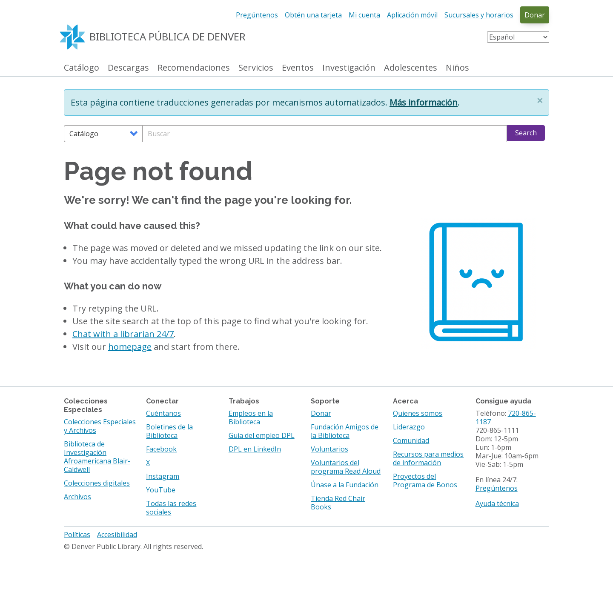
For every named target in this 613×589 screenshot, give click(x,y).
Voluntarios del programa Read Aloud (346, 467)
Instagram (162, 476)
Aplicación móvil (412, 15)
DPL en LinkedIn (255, 449)
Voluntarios (329, 449)
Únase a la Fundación (344, 484)
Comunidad (411, 440)
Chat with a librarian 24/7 (123, 334)
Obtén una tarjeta (313, 15)
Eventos (298, 68)
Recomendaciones (194, 68)
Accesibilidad (117, 534)
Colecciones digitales (97, 483)
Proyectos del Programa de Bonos (425, 480)
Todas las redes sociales (171, 508)
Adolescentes (410, 68)
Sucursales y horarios (478, 15)
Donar (534, 15)
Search (526, 132)
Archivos (77, 496)
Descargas (128, 68)
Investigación (348, 68)
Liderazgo (409, 427)
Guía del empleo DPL (262, 435)
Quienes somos (417, 413)
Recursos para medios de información (428, 458)
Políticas (77, 534)
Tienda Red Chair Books (338, 503)
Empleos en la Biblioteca (251, 417)
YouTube (160, 490)
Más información (424, 102)
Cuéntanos (163, 413)
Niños (457, 68)
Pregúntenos (257, 15)
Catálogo (81, 68)
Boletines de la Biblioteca (169, 431)
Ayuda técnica (497, 503)
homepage (130, 346)
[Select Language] (518, 37)
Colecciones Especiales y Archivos (100, 426)
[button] (540, 100)
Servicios (255, 68)
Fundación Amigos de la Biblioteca (344, 431)
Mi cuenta (364, 15)
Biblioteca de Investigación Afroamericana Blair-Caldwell (97, 456)
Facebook (161, 449)
